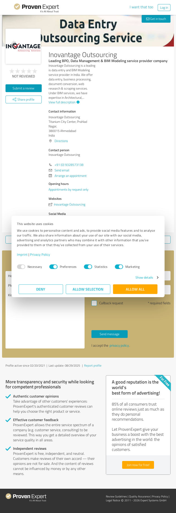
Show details (142, 277)
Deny (40, 289)
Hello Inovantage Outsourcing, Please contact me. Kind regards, (45, 309)
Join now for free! (138, 465)
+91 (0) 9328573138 (69, 164)
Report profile (93, 365)
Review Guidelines (116, 496)
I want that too (141, 6)
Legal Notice (113, 500)
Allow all (135, 289)
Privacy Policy (42, 254)
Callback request (111, 303)
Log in (164, 7)
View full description (63, 102)
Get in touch (156, 18)
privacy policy (119, 345)
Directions (61, 141)
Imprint (24, 254)
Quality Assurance (139, 496)
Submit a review (23, 88)
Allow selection (88, 289)
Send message (109, 334)
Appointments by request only (68, 189)
